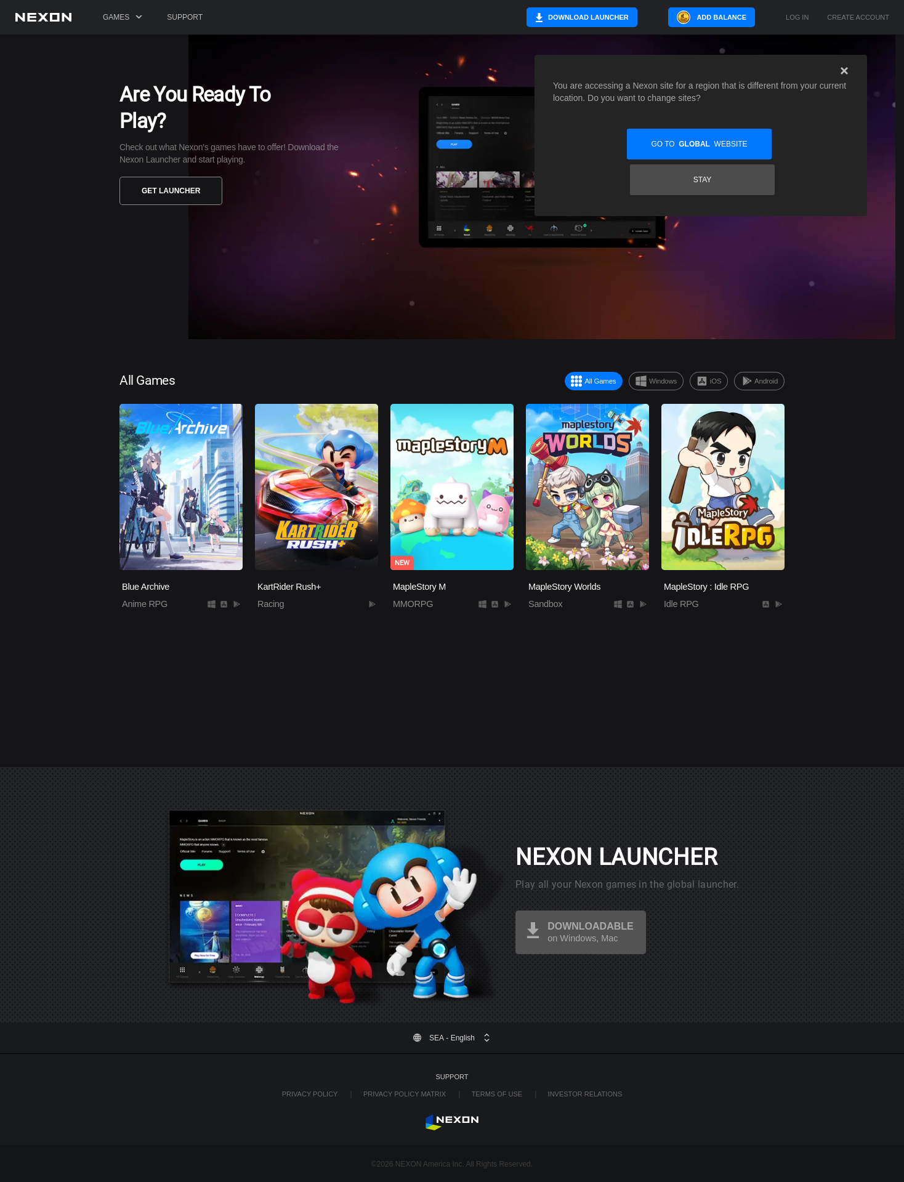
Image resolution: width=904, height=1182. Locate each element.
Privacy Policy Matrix (404, 1094)
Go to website (625, 144)
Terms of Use (497, 1094)
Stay (776, 144)
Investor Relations (585, 1094)
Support (185, 17)
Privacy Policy (310, 1094)
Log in (797, 17)
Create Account (858, 17)
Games (122, 17)
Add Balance (721, 17)
